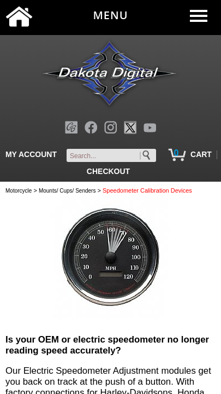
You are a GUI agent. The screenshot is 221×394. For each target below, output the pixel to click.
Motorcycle (18, 191)
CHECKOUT (108, 171)
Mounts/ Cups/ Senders (67, 191)
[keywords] (113, 156)
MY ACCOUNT (31, 154)
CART (201, 154)
